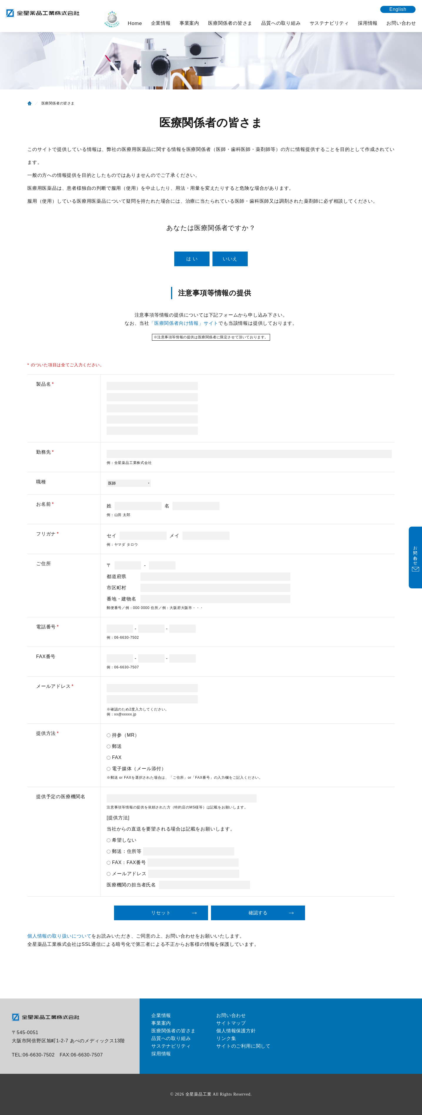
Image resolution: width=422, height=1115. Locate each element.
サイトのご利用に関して (243, 1046)
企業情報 (161, 23)
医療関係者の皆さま (230, 23)
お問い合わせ (401, 23)
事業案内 (189, 23)
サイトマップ (231, 1023)
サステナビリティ (329, 23)
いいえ (230, 258)
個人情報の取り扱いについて (59, 935)
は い (192, 258)
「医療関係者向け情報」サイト (183, 323)
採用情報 (368, 23)
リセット (161, 912)
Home (135, 23)
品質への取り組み (281, 23)
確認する (258, 912)
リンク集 (226, 1038)
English (397, 9)
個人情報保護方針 (236, 1030)
